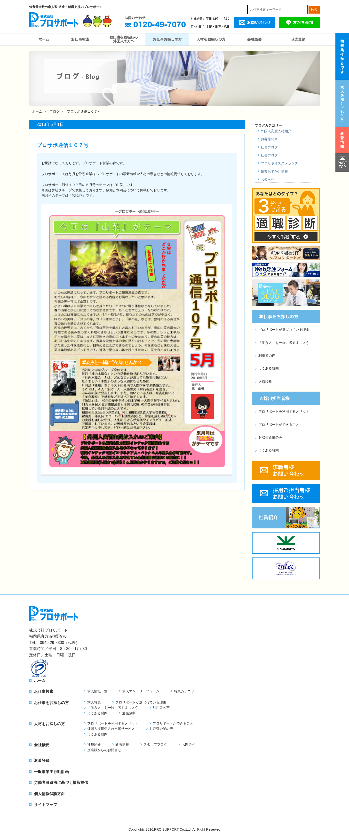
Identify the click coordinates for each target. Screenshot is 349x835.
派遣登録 (298, 39)
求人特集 (94, 702)
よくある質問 (268, 368)
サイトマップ (45, 805)
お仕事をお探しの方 (167, 39)
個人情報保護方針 (49, 794)
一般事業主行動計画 (51, 772)
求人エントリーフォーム (140, 691)
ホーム (43, 39)
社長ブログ (269, 155)
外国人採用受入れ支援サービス (111, 729)
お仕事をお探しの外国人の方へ (123, 39)
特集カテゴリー (186, 691)
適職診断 (265, 381)
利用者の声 (266, 355)
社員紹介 (94, 744)
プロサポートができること (278, 424)
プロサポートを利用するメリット (283, 411)
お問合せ (188, 744)
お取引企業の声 (270, 437)
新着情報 (122, 744)
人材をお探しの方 (211, 39)
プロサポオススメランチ (279, 163)
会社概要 (254, 39)
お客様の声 (269, 139)
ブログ (54, 111)
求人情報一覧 (97, 691)
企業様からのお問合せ (104, 750)
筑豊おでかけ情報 (274, 171)
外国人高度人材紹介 (276, 131)
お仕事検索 (80, 39)
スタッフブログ (155, 744)
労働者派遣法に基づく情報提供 (61, 783)
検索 (314, 9)
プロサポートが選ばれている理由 (283, 330)
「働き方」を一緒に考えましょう (283, 343)
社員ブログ (269, 147)
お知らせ (267, 179)
